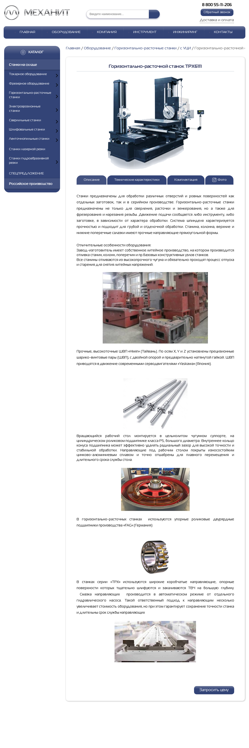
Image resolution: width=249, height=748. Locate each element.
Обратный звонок (217, 12)
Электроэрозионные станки (24, 108)
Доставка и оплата (217, 20)
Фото (219, 180)
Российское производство (31, 183)
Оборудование (66, 32)
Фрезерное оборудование (29, 83)
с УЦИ (185, 48)
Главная (27, 32)
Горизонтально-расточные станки (30, 95)
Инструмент (145, 32)
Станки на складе (23, 64)
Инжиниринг (185, 32)
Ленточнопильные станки (29, 139)
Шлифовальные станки (27, 129)
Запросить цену (214, 690)
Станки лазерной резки (27, 149)
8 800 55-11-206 (217, 5)
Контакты (223, 32)
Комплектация (185, 180)
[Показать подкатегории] (57, 75)
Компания (107, 32)
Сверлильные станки (25, 120)
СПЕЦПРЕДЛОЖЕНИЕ (26, 173)
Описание (91, 180)
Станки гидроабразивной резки (29, 160)
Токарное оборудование (28, 74)
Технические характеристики (137, 180)
